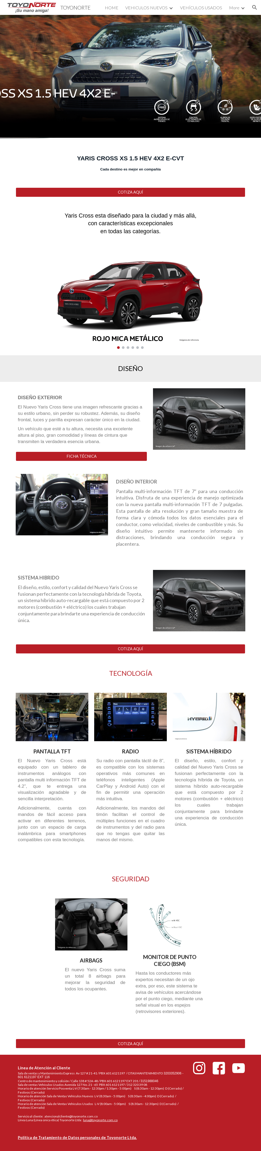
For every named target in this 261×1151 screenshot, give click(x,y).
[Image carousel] (130, 299)
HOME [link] (111, 7)
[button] (254, 7)
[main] (130, 160)
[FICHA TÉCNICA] (81, 456)
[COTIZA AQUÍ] (130, 192)
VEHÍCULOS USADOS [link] (201, 7)
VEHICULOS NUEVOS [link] (146, 7)
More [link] (234, 7)
